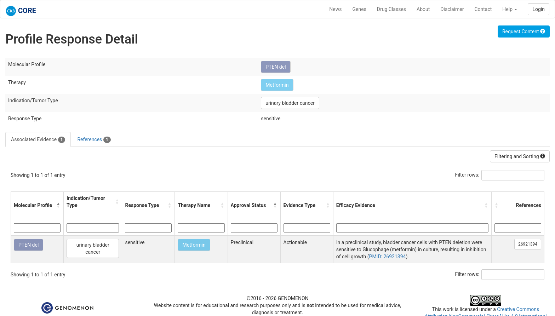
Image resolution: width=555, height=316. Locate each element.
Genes (359, 9)
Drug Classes (391, 9)
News (335, 9)
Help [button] (509, 9)
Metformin (276, 85)
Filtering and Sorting (519, 156)
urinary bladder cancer (290, 103)
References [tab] (93, 140)
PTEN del (275, 67)
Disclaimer (452, 9)
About (423, 9)
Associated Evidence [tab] (38, 140)
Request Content (523, 31)
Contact (483, 9)
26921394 (527, 244)
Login (538, 9)
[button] (58, 205)
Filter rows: (467, 175)
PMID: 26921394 (387, 256)
